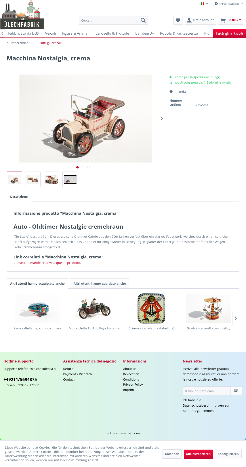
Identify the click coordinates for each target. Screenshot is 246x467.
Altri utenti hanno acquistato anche (37, 283)
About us (129, 369)
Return (68, 369)
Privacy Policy (133, 384)
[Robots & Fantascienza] (179, 33)
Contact (68, 379)
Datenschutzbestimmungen (203, 405)
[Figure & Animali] (75, 33)
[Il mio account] (200, 20)
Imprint (128, 390)
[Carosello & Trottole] (112, 33)
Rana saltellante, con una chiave (37, 328)
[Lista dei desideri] (178, 20)
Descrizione (19, 196)
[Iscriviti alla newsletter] (236, 391)
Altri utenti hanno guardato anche (100, 283)
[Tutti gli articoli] (229, 33)
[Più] (207, 33)
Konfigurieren (228, 454)
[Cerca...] (113, 20)
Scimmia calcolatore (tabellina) (151, 328)
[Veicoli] (50, 33)
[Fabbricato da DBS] (23, 33)
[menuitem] (113, 20)
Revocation (131, 374)
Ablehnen (172, 454)
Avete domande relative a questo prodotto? (47, 263)
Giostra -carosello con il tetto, (208, 328)
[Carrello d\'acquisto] (230, 20)
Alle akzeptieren (198, 454)
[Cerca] (143, 20)
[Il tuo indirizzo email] (207, 391)
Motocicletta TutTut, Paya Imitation (94, 328)
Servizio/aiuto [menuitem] (227, 4)
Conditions (131, 379)
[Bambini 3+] (144, 33)
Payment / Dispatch (77, 374)
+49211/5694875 (20, 379)
